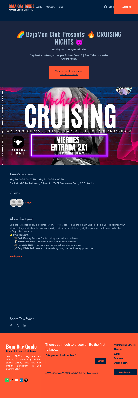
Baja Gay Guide (21, 346)
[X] (26, 380)
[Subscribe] (126, 7)
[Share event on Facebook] (11, 325)
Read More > (16, 256)
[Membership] (125, 372)
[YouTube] (16, 380)
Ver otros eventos (69, 74)
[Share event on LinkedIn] (25, 325)
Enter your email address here (60, 355)
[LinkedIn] (21, 380)
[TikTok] (11, 380)
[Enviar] (100, 361)
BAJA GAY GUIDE (21, 6)
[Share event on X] (18, 325)
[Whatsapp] (7, 380)
